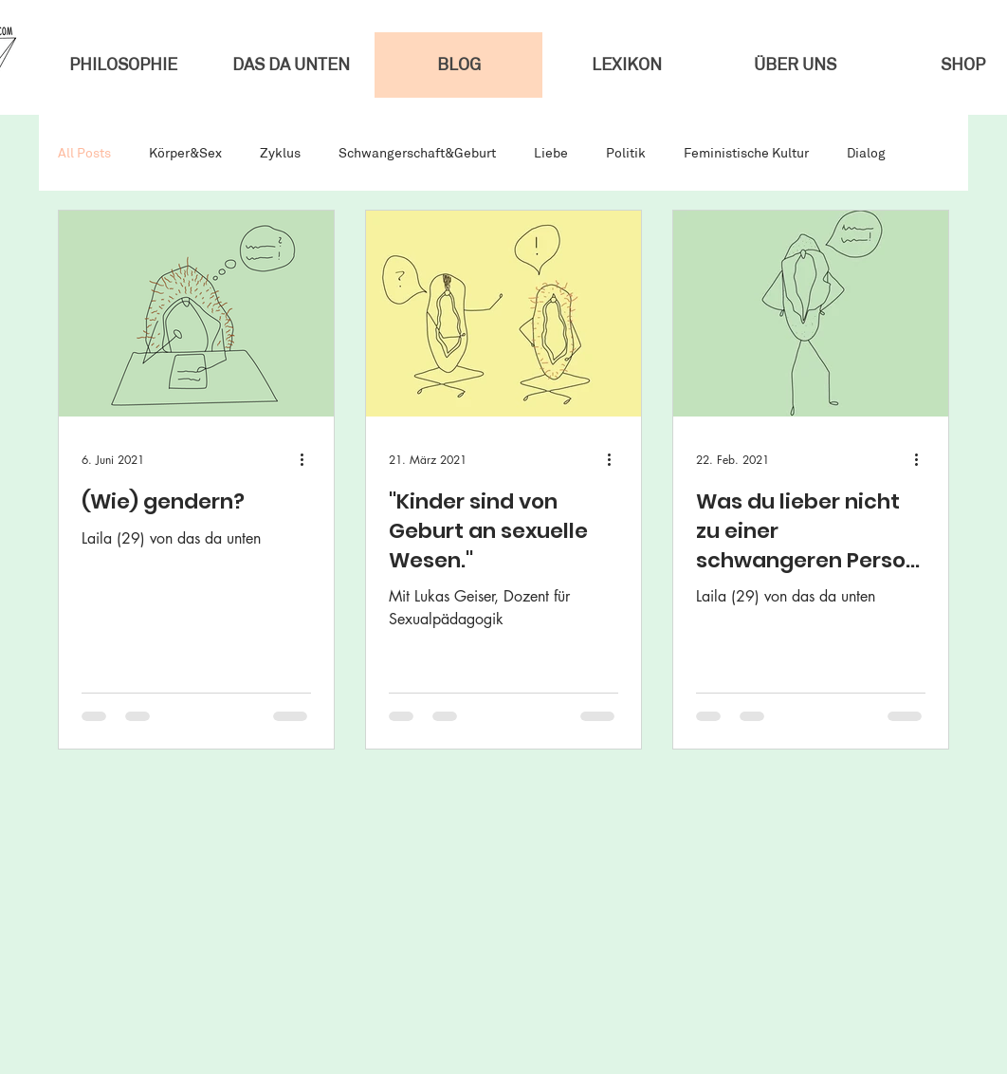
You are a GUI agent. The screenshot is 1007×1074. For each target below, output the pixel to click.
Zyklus (280, 153)
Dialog (866, 153)
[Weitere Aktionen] (308, 459)
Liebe (551, 153)
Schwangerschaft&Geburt (417, 153)
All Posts (84, 153)
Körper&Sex (185, 153)
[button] (794, 65)
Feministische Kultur (746, 153)
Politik (626, 153)
